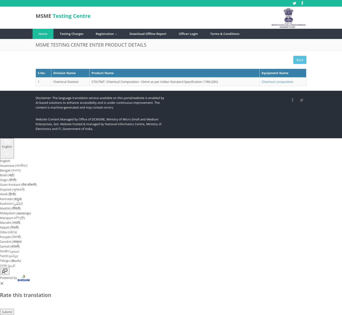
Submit (7, 312)
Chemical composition (277, 82)
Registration (107, 34)
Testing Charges (71, 34)
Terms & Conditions (224, 34)
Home (43, 34)
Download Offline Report (147, 34)
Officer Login (188, 34)
